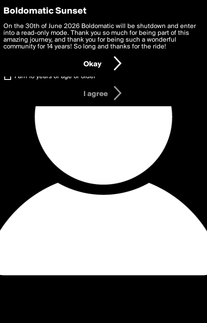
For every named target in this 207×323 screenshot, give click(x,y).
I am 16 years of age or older (55, 76)
